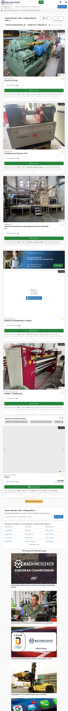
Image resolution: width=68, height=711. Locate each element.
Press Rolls (8, 538)
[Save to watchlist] (62, 79)
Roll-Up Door (29, 534)
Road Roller (8, 541)
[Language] (63, 2)
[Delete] (25, 25)
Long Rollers (9, 530)
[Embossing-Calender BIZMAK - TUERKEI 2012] (34, 366)
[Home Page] (1, 10)
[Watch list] (60, 2)
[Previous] (5, 53)
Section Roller (49, 538)
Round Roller (49, 534)
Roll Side (28, 530)
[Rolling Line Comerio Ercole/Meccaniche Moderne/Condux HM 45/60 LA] (34, 199)
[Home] (11, 10)
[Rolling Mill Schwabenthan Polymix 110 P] (34, 126)
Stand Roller (49, 541)
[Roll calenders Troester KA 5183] (34, 53)
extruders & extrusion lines (41, 422)
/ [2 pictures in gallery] (61, 148)
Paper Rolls (8, 534)
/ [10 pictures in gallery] (61, 75)
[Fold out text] (34, 100)
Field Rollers (9, 527)
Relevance (58, 19)
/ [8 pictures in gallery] (61, 221)
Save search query (34, 501)
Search (62, 7)
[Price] (59, 481)
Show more (34, 545)
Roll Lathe (28, 527)
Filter (46, 18)
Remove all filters (55, 25)
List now (58, 265)
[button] (66, 2)
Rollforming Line (30, 541)
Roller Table (29, 538)
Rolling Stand (49, 527)
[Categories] (7, 6)
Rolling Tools (49, 530)
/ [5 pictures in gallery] (61, 388)
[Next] (63, 53)
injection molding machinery (16, 422)
